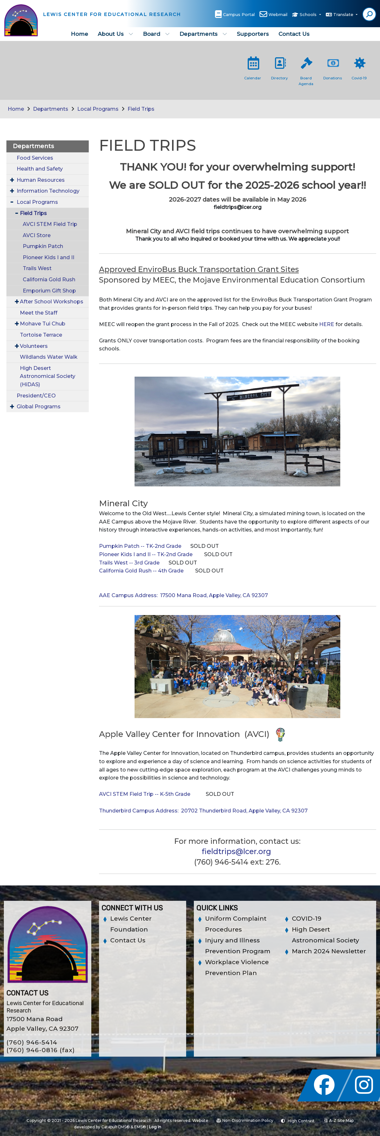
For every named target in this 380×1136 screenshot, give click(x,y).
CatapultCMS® (115, 1126)
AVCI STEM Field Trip (50, 224)
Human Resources (41, 180)
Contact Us (294, 34)
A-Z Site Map (339, 1120)
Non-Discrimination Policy (244, 1120)
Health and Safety (40, 169)
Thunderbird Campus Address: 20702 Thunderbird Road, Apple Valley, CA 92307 (203, 811)
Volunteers (34, 346)
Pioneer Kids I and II (48, 257)
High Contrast (301, 1120)
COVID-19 (306, 918)
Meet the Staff (38, 313)
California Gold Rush (49, 279)
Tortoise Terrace (41, 335)
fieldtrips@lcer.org (236, 851)
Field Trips (141, 109)
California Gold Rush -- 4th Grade (141, 571)
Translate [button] (344, 14)
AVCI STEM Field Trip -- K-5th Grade (144, 794)
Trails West (37, 268)
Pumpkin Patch (43, 246)
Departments (203, 34)
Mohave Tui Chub (42, 324)
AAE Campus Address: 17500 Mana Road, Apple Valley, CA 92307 (183, 595)
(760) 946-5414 (31, 1042)
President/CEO (36, 396)
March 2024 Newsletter (329, 951)
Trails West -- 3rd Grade (129, 563)
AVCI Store (37, 235)
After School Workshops (51, 302)
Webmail (277, 14)
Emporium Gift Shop (49, 291)
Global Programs (39, 407)
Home (79, 34)
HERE (326, 324)
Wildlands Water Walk (49, 357)
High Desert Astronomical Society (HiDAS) (47, 376)
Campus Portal (239, 14)
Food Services (35, 158)
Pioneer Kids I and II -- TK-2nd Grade (146, 554)
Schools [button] (309, 14)
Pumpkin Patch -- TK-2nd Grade (140, 546)
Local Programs (98, 109)
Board (156, 34)
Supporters (253, 34)
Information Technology (48, 191)
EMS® (140, 1126)
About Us (115, 34)
